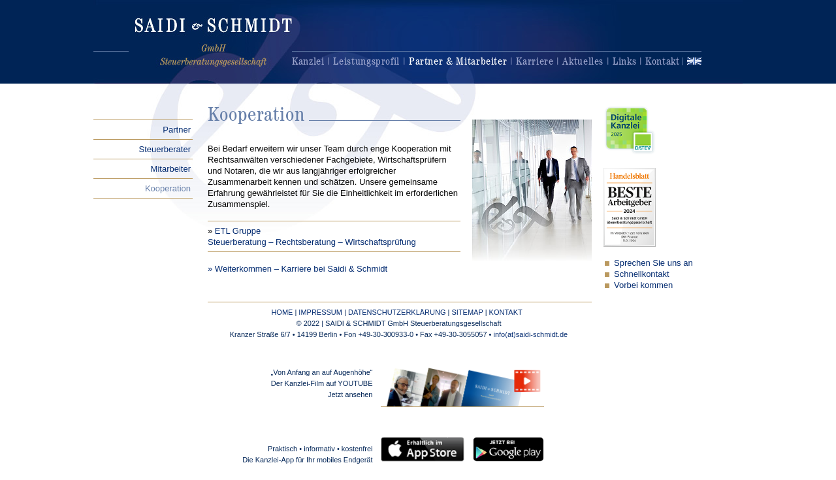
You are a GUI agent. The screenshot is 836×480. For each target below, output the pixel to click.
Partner (177, 130)
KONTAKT (505, 312)
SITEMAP (467, 312)
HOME (282, 312)
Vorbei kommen (643, 285)
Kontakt (662, 61)
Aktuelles (582, 61)
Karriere (534, 61)
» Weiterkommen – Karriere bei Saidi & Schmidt (297, 269)
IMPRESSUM (320, 312)
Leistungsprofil (366, 61)
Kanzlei (308, 61)
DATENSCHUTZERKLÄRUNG (397, 312)
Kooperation (168, 188)
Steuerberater (165, 149)
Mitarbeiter (171, 169)
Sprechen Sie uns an (653, 263)
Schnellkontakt (641, 274)
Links (624, 61)
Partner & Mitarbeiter (458, 61)
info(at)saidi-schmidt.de (531, 334)
